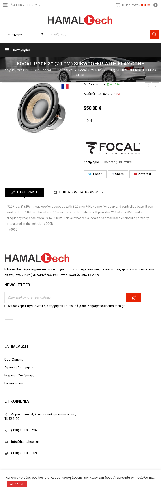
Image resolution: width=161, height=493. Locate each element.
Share (118, 174)
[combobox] (24, 34)
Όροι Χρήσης (14, 359)
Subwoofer (42, 70)
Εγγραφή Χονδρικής (19, 375)
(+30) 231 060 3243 (25, 453)
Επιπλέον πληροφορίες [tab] (80, 192)
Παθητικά (65, 70)
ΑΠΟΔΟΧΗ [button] (17, 484)
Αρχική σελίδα (16, 70)
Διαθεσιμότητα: (95, 84)
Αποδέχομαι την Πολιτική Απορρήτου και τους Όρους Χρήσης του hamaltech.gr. (66, 306)
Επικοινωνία (13, 383)
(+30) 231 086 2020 (28, 5)
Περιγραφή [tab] (26, 192)
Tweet (95, 174)
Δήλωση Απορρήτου (19, 367)
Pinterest (142, 174)
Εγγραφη (133, 297)
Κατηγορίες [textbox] (16, 34)
